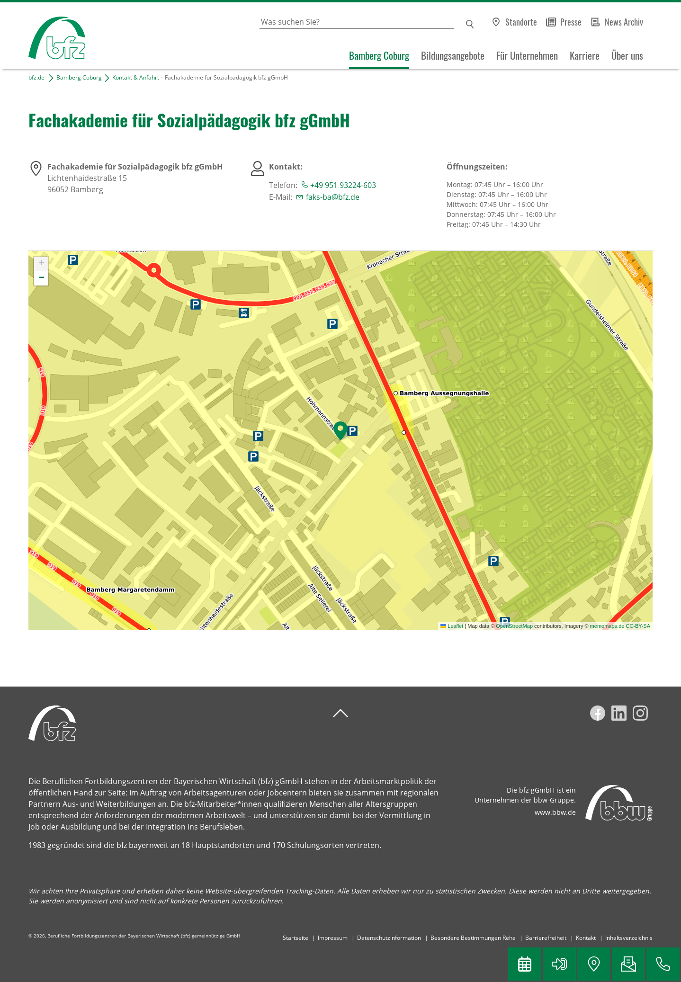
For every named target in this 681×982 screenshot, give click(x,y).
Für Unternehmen (527, 55)
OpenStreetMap (514, 626)
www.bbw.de (555, 812)
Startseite (295, 938)
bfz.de (36, 77)
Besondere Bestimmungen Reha (473, 938)
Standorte (521, 22)
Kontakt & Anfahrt (135, 77)
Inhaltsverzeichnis (629, 938)
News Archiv (624, 22)
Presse (571, 22)
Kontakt (586, 938)
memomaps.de (607, 626)
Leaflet (451, 626)
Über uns (627, 55)
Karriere (585, 55)
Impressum (333, 938)
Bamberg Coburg (379, 55)
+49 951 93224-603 (343, 185)
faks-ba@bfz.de (332, 197)
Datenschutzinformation (389, 938)
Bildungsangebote (452, 55)
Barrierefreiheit (545, 938)
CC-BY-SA (638, 626)
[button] (340, 430)
